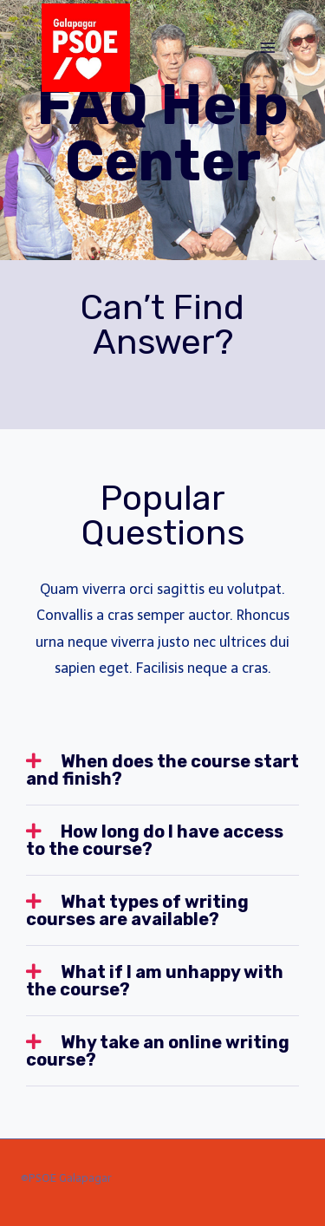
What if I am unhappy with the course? (154, 981)
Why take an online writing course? (157, 1051)
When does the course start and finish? (162, 770)
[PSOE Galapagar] (86, 47)
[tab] (162, 770)
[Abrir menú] (267, 47)
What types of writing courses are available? (137, 910)
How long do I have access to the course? (154, 840)
